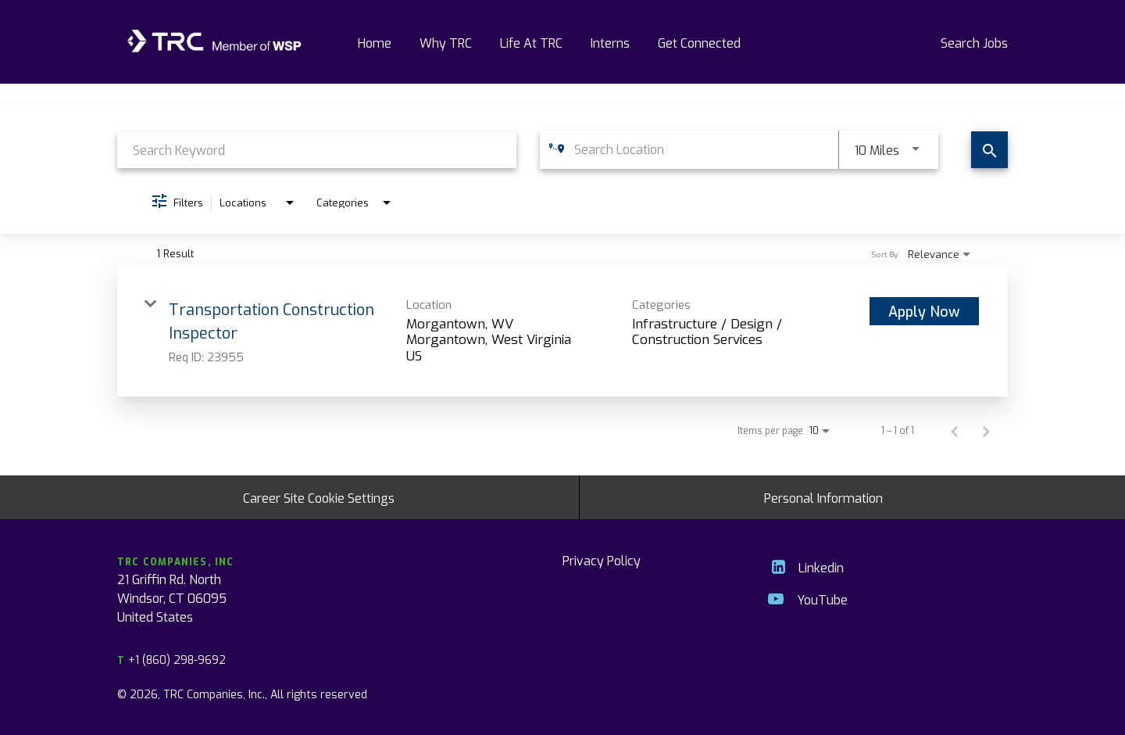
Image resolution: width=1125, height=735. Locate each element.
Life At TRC (531, 42)
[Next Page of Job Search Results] (986, 430)
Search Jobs (974, 42)
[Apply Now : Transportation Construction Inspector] (924, 311)
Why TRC (446, 42)
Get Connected (699, 42)
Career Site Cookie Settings (319, 497)
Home (374, 42)
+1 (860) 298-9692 (171, 659)
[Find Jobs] (989, 149)
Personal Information (823, 497)
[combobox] (317, 149)
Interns (610, 42)
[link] (562, 331)
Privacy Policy (601, 559)
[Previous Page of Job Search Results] (954, 430)
